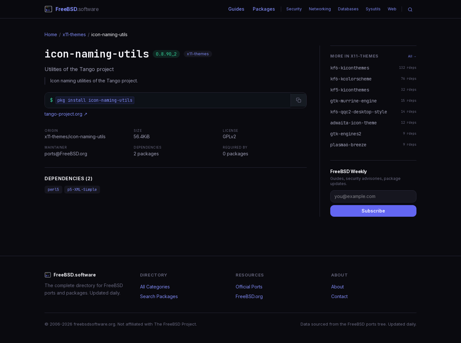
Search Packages (159, 296)
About (337, 286)
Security (294, 8)
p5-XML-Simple (82, 189)
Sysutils (373, 8)
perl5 (53, 189)
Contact (339, 296)
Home (51, 34)
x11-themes (74, 34)
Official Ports (249, 286)
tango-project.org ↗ (66, 114)
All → (412, 56)
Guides (236, 9)
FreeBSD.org (249, 296)
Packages (264, 9)
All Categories (155, 286)
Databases (348, 8)
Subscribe (373, 210)
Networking (320, 8)
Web (392, 8)
